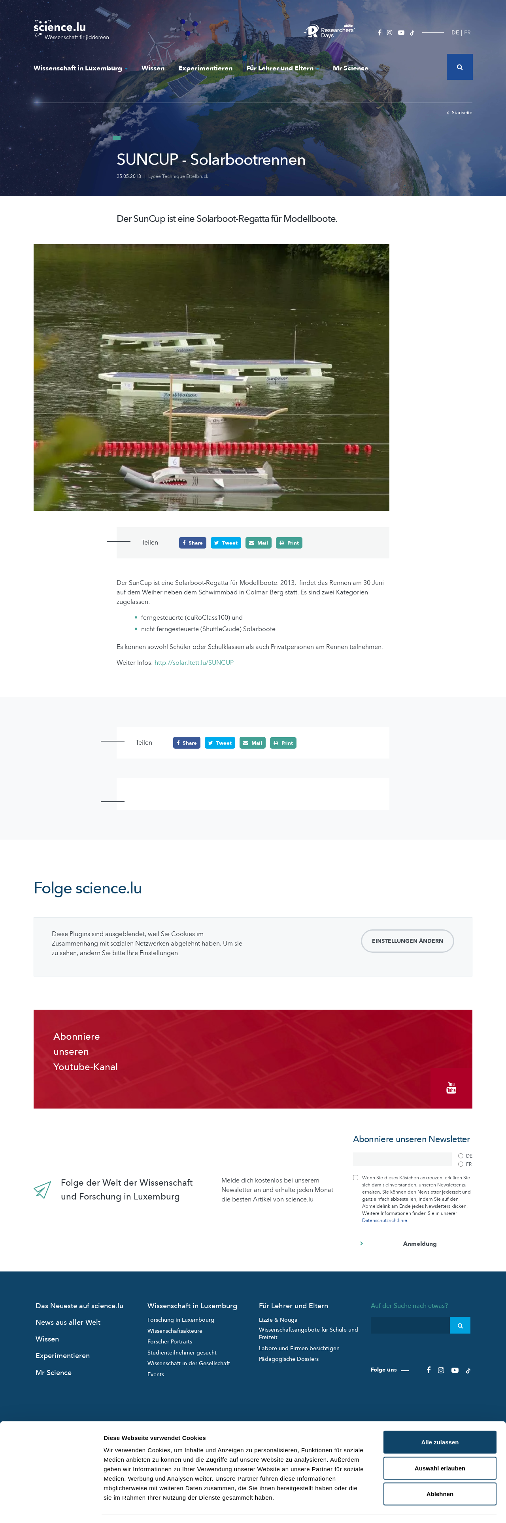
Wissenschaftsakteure (174, 1328)
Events (155, 1372)
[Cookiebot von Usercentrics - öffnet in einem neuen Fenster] (51, 1508)
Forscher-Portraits (169, 1339)
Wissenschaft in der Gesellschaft (188, 1361)
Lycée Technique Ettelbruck (178, 176)
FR (467, 32)
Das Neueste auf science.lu (79, 1304)
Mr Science (350, 68)
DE (455, 32)
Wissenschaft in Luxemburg (81, 68)
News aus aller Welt (68, 1320)
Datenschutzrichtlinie (384, 1218)
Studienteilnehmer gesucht (182, 1350)
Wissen (153, 68)
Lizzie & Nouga (278, 1317)
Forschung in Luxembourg (180, 1317)
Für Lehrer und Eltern (282, 68)
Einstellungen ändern (407, 941)
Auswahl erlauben (440, 1445)
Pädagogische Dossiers (289, 1356)
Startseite (459, 113)
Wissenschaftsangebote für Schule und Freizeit (308, 1331)
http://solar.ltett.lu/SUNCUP (194, 662)
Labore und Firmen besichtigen (299, 1346)
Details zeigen (420, 1507)
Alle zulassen (440, 1419)
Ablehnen (440, 1471)
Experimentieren (205, 68)
